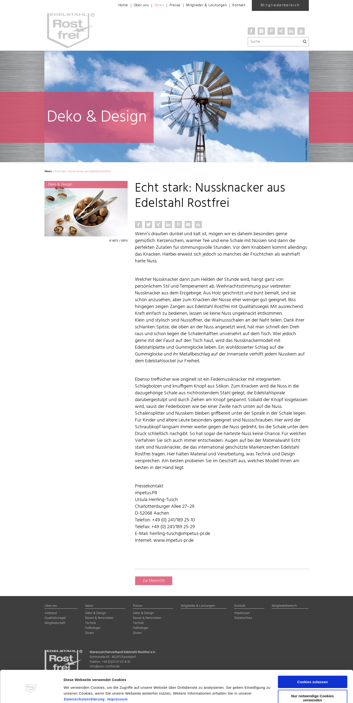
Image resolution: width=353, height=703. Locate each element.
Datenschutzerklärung (84, 680)
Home (116, 5)
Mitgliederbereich (280, 5)
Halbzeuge (92, 628)
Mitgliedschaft (55, 623)
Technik (90, 623)
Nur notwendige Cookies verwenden (312, 679)
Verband (51, 613)
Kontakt (238, 5)
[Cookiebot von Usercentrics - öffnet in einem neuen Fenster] (31, 693)
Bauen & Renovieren (99, 618)
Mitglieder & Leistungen (203, 5)
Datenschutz (243, 618)
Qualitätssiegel (55, 618)
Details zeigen (76, 693)
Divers (89, 633)
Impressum (117, 680)
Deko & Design (95, 613)
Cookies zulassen (312, 663)
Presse (170, 5)
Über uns (134, 5)
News (153, 5)
